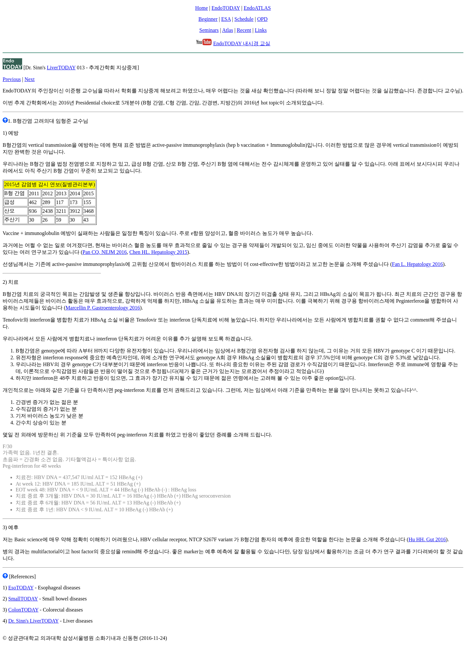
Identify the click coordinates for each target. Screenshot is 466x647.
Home (201, 8)
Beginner (208, 19)
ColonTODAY (23, 610)
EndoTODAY (226, 8)
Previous (12, 79)
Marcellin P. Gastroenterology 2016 (102, 307)
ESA (226, 19)
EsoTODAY (21, 587)
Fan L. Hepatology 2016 (417, 264)
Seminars (209, 30)
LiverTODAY (61, 67)
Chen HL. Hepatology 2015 (158, 252)
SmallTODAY (23, 598)
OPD (262, 19)
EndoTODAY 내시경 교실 (241, 43)
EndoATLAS (257, 8)
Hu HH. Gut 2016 (427, 539)
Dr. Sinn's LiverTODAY (33, 621)
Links (261, 30)
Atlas (227, 30)
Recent (244, 30)
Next (29, 79)
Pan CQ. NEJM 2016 (104, 252)
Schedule (244, 19)
